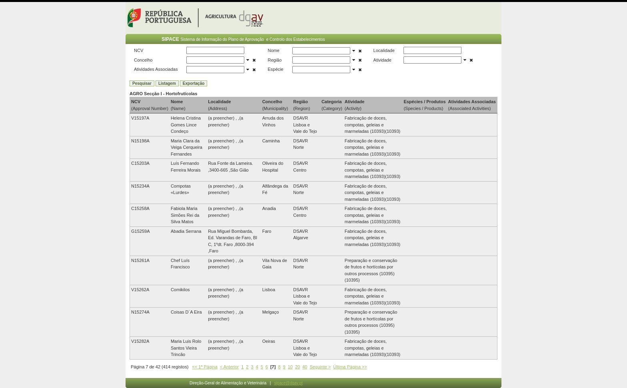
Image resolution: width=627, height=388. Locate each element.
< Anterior (229, 366)
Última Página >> (350, 366)
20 (297, 366)
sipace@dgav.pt (288, 383)
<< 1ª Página (204, 366)
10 (290, 366)
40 (304, 366)
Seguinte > (320, 366)
